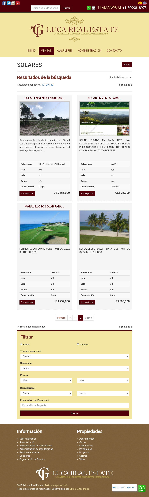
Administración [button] (89, 50)
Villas (82, 459)
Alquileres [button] (65, 50)
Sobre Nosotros (27, 438)
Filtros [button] (127, 64)
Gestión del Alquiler (29, 452)
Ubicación (26, 363)
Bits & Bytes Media (79, 488)
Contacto (114, 50)
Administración (27, 442)
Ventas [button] (46, 50)
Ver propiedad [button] (27, 193)
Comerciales (86, 445)
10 (43, 84)
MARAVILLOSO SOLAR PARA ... (44, 206)
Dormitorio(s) (27, 388)
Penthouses (85, 449)
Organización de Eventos (32, 459)
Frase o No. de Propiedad (34, 400)
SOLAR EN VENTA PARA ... (104, 98)
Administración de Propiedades (35, 445)
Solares (83, 455)
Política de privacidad (56, 485)
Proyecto (84, 452)
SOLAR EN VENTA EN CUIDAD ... (44, 98)
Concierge (24, 455)
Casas (82, 442)
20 (47, 84)
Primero (61, 317)
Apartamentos (87, 438)
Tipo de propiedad (30, 351)
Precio (24, 375)
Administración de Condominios (36, 449)
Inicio (31, 50)
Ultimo (88, 317)
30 (52, 84)
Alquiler (83, 344)
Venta (25, 344)
